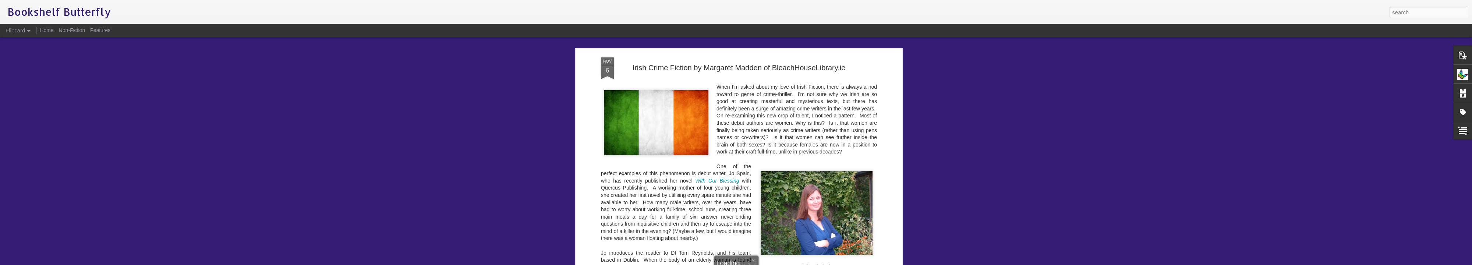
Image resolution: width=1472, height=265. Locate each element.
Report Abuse (780, 261)
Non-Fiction (72, 30)
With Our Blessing (717, 98)
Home (46, 30)
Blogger (759, 261)
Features (100, 30)
